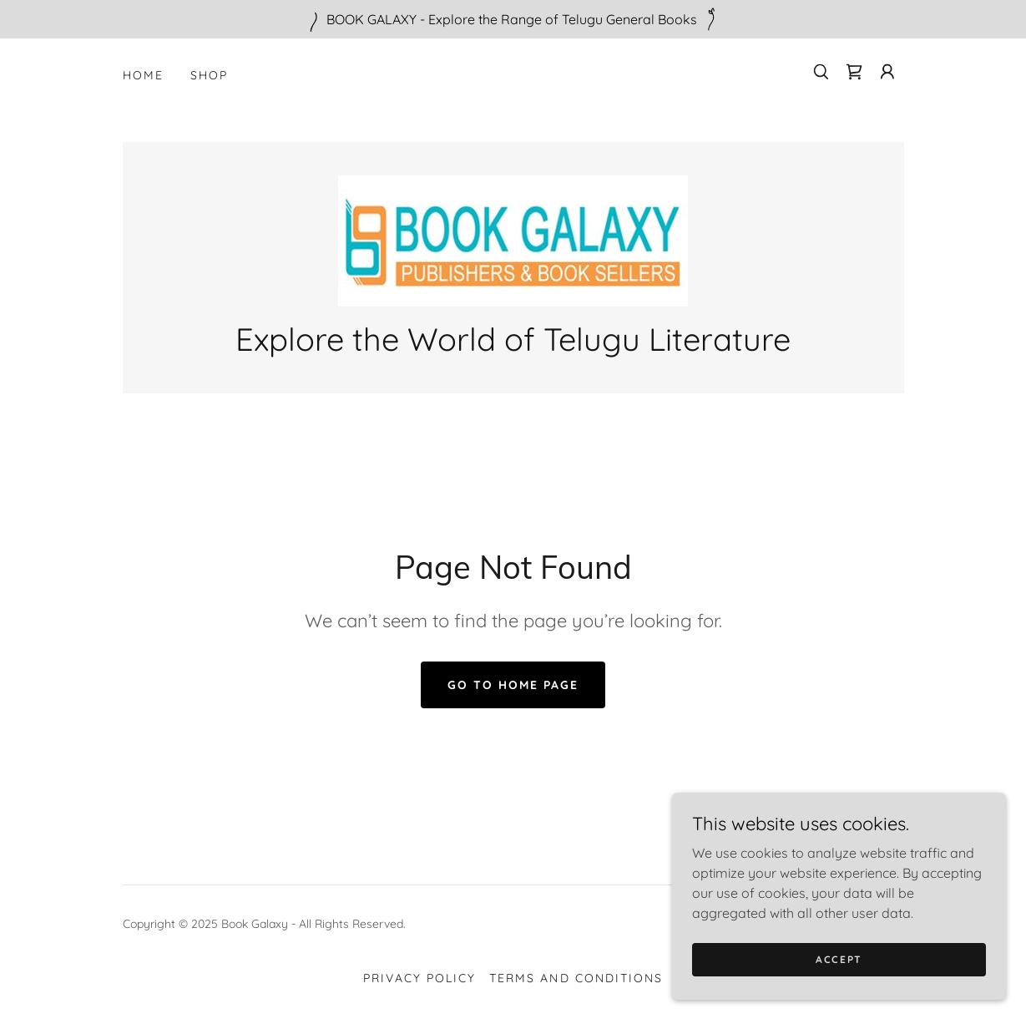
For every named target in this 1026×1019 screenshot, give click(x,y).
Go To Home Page (513, 684)
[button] (887, 72)
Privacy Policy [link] (419, 978)
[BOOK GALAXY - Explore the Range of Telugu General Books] (513, 19)
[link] (854, 72)
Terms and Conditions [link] (575, 978)
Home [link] (143, 75)
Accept (839, 971)
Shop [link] (209, 75)
